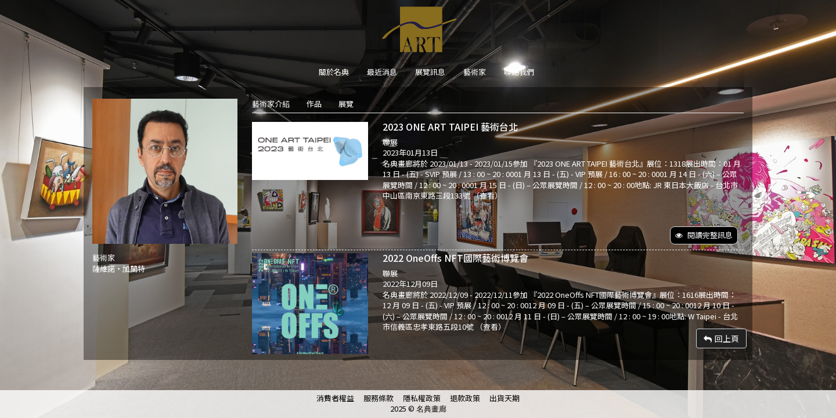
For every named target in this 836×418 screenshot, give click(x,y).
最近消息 (382, 71)
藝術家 (474, 71)
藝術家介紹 (271, 103)
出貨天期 (504, 397)
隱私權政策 (422, 397)
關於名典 (334, 71)
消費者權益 (335, 397)
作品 (314, 103)
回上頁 (721, 338)
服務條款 (378, 397)
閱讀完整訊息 (704, 234)
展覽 (346, 103)
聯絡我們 (519, 71)
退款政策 (465, 397)
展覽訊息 (430, 71)
